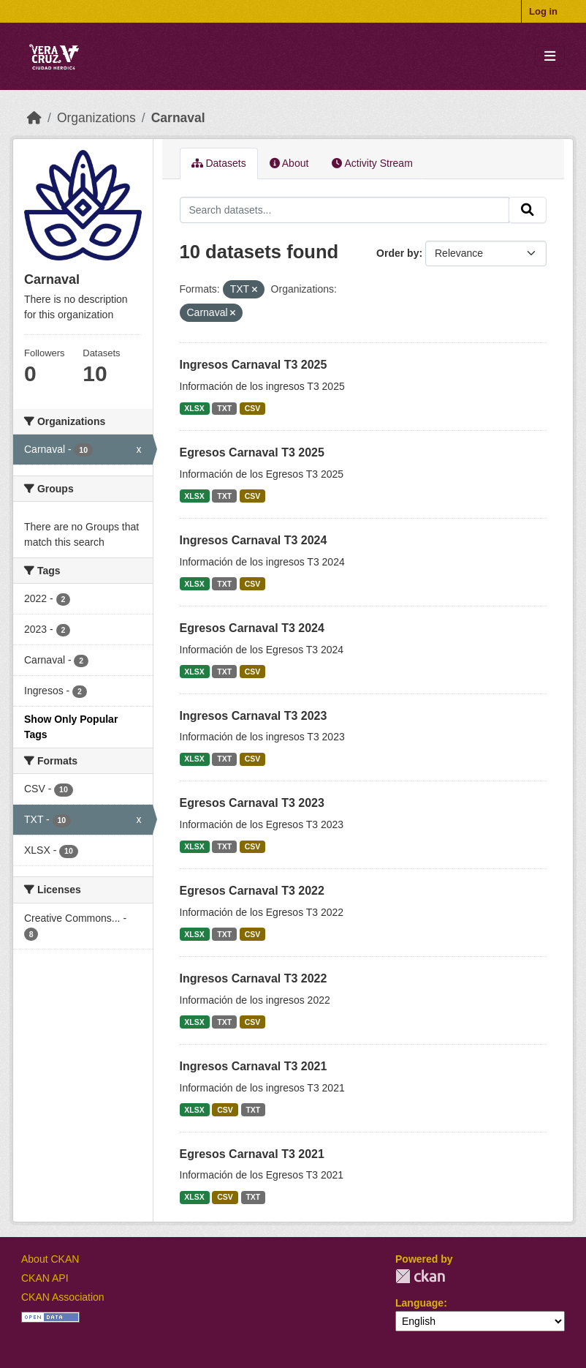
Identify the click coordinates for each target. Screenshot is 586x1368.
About (289, 163)
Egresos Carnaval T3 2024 (252, 628)
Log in (543, 11)
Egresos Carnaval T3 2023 (252, 803)
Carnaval (178, 117)
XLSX (194, 408)
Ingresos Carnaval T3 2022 (253, 978)
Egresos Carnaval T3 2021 (252, 1154)
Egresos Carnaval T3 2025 (252, 452)
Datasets (218, 163)
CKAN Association (62, 1297)
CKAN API (45, 1278)
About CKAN (50, 1259)
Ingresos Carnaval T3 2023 (253, 716)
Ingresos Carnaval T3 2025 (253, 364)
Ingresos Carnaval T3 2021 (253, 1066)
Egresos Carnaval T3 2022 (252, 890)
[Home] (34, 117)
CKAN (420, 1276)
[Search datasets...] (345, 210)
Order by (397, 253)
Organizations (96, 117)
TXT (224, 408)
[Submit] (528, 210)
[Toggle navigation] (550, 56)
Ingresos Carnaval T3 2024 (253, 540)
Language (419, 1303)
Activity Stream (372, 163)
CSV (253, 408)
